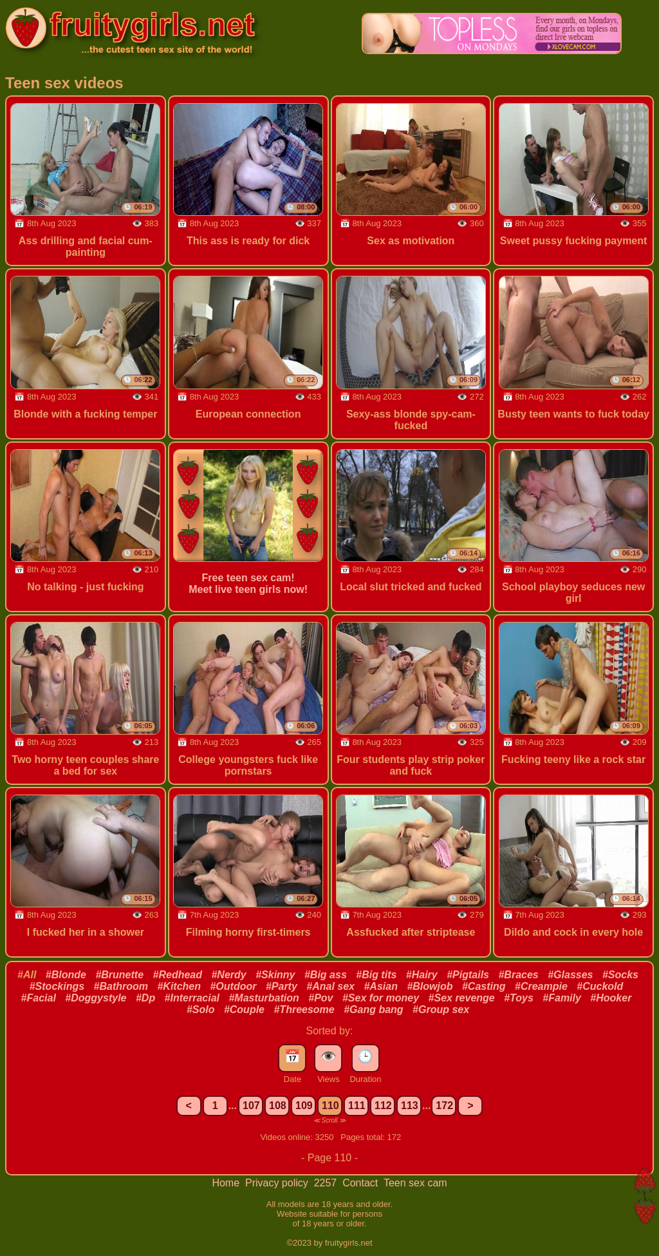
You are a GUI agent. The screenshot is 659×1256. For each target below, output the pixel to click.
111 (357, 1105)
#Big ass (325, 974)
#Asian (380, 986)
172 (444, 1105)
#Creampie (541, 986)
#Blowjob (429, 986)
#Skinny (275, 974)
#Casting (484, 986)
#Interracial (192, 997)
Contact (361, 1182)
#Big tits (376, 974)
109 (304, 1105)
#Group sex (441, 1009)
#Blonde (66, 974)
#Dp (145, 997)
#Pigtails (468, 974)
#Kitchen (179, 986)
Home (227, 1182)
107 (251, 1105)
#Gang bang (373, 1009)
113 (409, 1105)
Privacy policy (278, 1182)
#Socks (620, 974)
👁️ (328, 1056)
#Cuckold (600, 986)
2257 (327, 1182)
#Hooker (610, 997)
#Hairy (422, 974)
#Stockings (57, 986)
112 (383, 1105)
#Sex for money (380, 997)
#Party (281, 986)
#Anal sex (330, 986)
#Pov (320, 997)
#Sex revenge (462, 997)
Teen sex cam (415, 1182)
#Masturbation (263, 997)
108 (277, 1105)
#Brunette (119, 974)
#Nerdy (228, 974)
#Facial (38, 997)
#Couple (244, 1009)
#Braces (518, 974)
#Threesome (304, 1009)
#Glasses (570, 974)
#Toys (519, 997)
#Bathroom (121, 986)
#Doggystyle (95, 997)
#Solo (201, 1009)
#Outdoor (233, 986)
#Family (562, 997)
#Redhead (177, 974)
